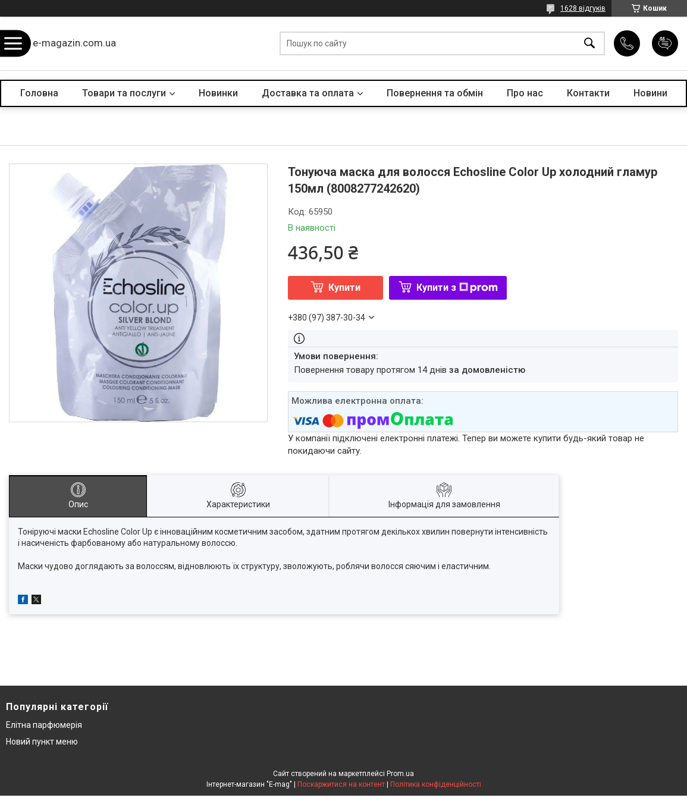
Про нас (525, 93)
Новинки (218, 93)
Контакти (588, 93)
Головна (39, 93)
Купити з (457, 287)
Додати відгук (665, 43)
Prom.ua (400, 774)
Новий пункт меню (42, 741)
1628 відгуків (583, 8)
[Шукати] (589, 44)
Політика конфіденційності (435, 784)
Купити (344, 287)
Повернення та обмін (435, 93)
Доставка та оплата (308, 93)
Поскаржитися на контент (341, 784)
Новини (650, 93)
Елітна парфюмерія (44, 725)
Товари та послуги (124, 93)
